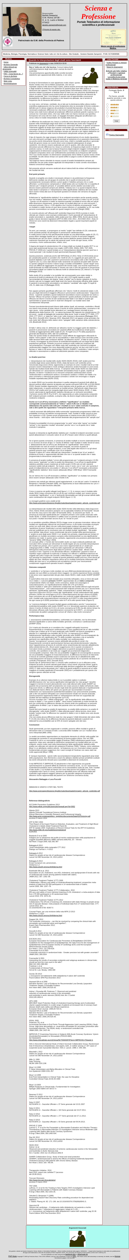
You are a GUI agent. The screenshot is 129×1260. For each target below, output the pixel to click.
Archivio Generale (11, 65)
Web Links (8, 81)
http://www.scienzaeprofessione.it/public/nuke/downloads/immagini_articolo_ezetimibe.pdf (64, 503)
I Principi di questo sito (51, 29)
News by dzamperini (115, 67)
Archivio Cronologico (12, 79)
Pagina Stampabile (116, 135)
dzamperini (43, 63)
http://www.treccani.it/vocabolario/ (42, 1180)
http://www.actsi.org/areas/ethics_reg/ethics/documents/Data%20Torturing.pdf (59, 816)
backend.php (70, 1254)
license (117, 1256)
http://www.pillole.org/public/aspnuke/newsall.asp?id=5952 (52, 806)
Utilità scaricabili (10, 71)
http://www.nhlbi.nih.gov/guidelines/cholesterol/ (47, 830)
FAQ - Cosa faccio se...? (13, 74)
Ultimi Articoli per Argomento (10, 68)
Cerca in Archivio (10, 76)
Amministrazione (10, 83)
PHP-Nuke (12, 1256)
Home (6, 62)
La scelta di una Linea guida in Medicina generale (116, 78)
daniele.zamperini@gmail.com (54, 25)
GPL (74, 1256)
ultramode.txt (82, 1254)
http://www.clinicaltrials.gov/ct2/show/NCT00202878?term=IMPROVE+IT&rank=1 (61, 1040)
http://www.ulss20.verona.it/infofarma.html (45, 867)
